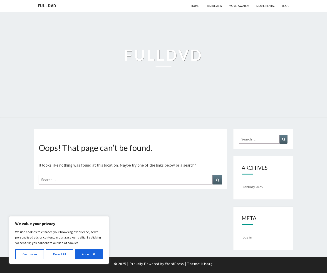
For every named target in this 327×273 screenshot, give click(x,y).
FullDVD (46, 5)
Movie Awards (239, 6)
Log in (247, 237)
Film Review (214, 6)
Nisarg (207, 263)
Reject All (59, 254)
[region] (59, 240)
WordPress (174, 263)
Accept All (89, 254)
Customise (29, 254)
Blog (286, 6)
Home (195, 6)
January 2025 (253, 186)
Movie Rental (265, 6)
